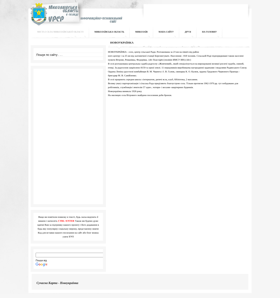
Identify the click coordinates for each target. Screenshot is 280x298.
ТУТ (71, 236)
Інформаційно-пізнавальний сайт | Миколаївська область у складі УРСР (75, 17)
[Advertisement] (196, 11)
